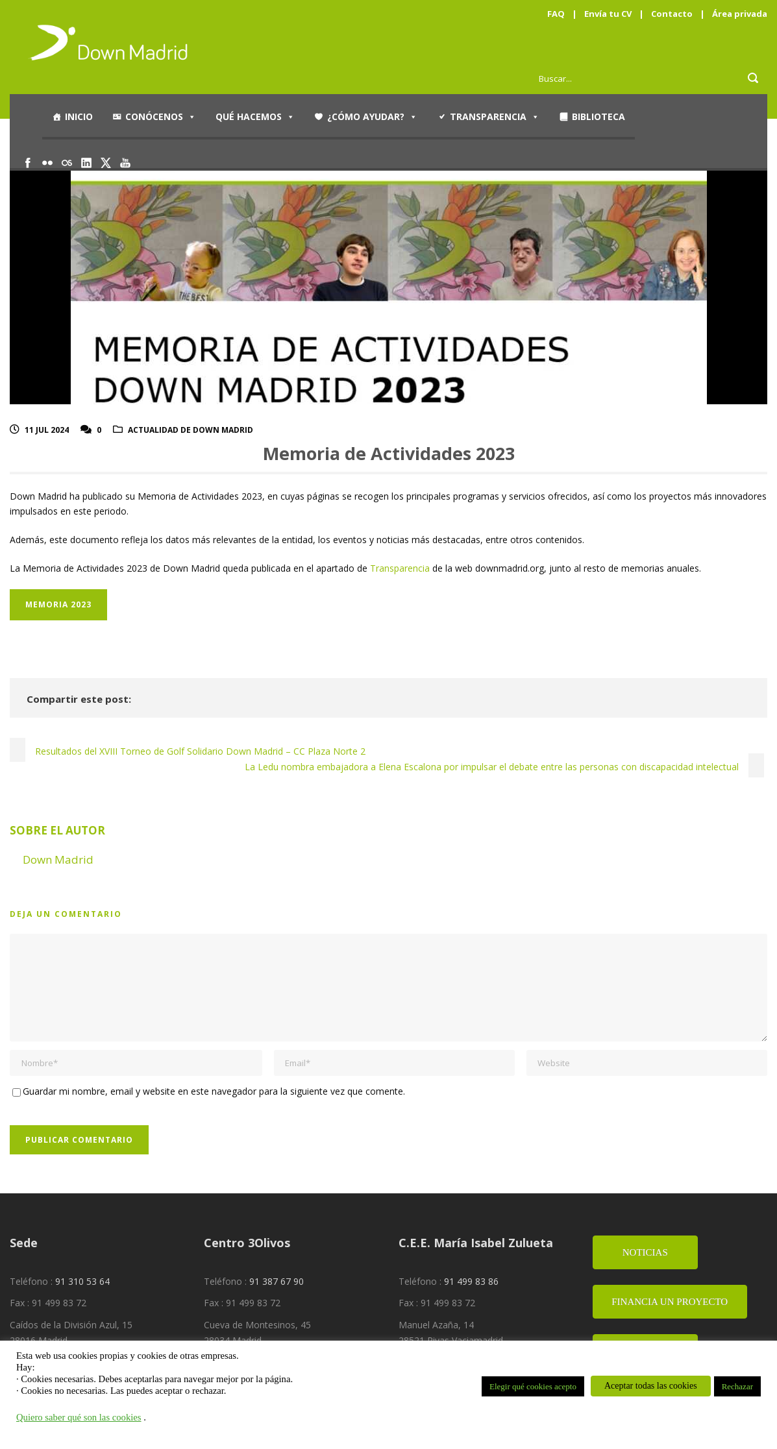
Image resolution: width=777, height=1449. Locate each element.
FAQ (556, 13)
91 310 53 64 (82, 1281)
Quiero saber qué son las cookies (79, 1417)
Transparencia (494, 117)
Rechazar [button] (737, 1386)
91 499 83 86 (471, 1281)
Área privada (739, 13)
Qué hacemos (255, 117)
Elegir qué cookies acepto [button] (532, 1386)
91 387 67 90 (276, 1281)
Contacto (672, 13)
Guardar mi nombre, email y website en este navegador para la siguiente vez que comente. (214, 1091)
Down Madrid (58, 859)
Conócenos (160, 117)
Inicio (79, 116)
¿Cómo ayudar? (372, 117)
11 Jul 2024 (47, 429)
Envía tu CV (608, 13)
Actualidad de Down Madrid (190, 429)
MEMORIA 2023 (58, 604)
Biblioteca (598, 116)
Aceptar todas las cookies (650, 1386)
